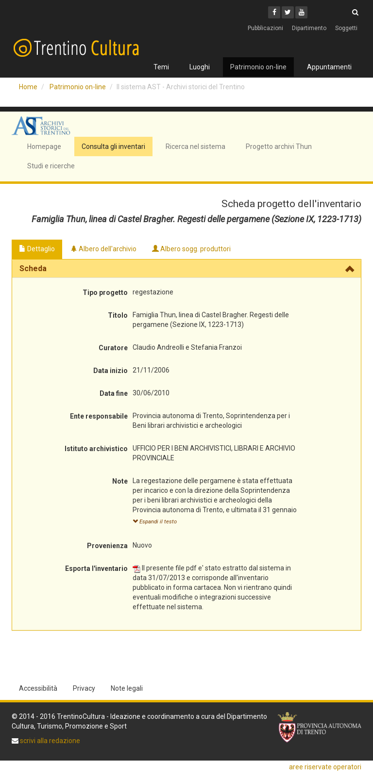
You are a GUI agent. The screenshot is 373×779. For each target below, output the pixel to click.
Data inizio (110, 370)
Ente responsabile (99, 416)
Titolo (118, 315)
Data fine (114, 393)
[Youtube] (301, 12)
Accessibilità (38, 688)
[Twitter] (288, 12)
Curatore (113, 348)
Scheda (33, 268)
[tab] (186, 269)
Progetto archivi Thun (279, 146)
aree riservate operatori (325, 767)
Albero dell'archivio (103, 249)
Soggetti (346, 28)
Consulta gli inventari (113, 146)
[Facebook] (274, 12)
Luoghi (199, 67)
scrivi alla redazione (49, 741)
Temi (161, 67)
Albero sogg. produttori (191, 249)
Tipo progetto (105, 292)
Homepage (44, 146)
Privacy (84, 688)
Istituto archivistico (96, 449)
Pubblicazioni (265, 28)
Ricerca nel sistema (195, 146)
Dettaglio (37, 249)
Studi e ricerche (51, 166)
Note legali (127, 688)
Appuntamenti (329, 67)
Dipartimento (309, 28)
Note (120, 481)
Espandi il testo (155, 522)
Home (28, 87)
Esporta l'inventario (96, 568)
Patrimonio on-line (258, 67)
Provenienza (107, 546)
